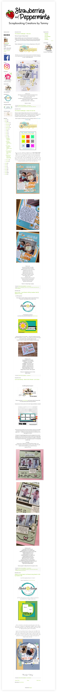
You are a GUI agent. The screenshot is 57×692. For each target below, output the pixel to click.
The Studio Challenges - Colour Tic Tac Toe (25, 110)
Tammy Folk (7, 43)
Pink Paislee (30, 106)
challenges (22, 287)
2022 (6, 119)
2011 (6, 169)
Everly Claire (33, 569)
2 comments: (29, 375)
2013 (6, 167)
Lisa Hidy (46, 37)
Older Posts (38, 680)
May (7, 133)
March (7, 136)
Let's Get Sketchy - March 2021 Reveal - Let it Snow (27, 379)
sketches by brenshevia (22, 570)
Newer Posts (17, 680)
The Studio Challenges (26, 44)
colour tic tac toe (27, 287)
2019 (6, 164)
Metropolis (31, 287)
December (8, 122)
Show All (52, 40)
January (7, 161)
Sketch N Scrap (35, 315)
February (7, 159)
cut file (22, 106)
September (8, 127)
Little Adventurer (25, 106)
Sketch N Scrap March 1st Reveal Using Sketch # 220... (8, 156)
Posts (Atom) (21, 682)
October (7, 125)
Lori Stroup (46, 39)
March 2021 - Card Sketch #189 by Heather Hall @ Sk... (9, 147)
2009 (6, 172)
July (6, 130)
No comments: (29, 105)
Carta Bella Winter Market (25, 569)
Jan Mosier (46, 33)
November (8, 124)
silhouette (34, 106)
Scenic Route (36, 287)
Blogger (30, 687)
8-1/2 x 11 (19, 106)
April (7, 135)
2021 (6, 121)
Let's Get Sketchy (25, 400)
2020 (6, 163)
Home (28, 680)
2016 (6, 166)
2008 (6, 174)
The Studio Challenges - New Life (23, 33)
